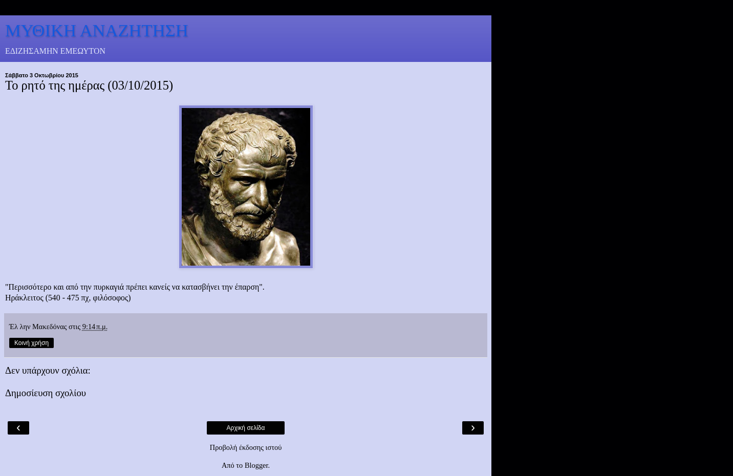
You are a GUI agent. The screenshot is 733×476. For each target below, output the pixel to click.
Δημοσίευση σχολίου (45, 392)
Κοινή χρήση (31, 343)
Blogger (256, 465)
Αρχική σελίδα (246, 427)
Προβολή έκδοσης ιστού (246, 447)
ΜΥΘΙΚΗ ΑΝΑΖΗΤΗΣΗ (96, 30)
